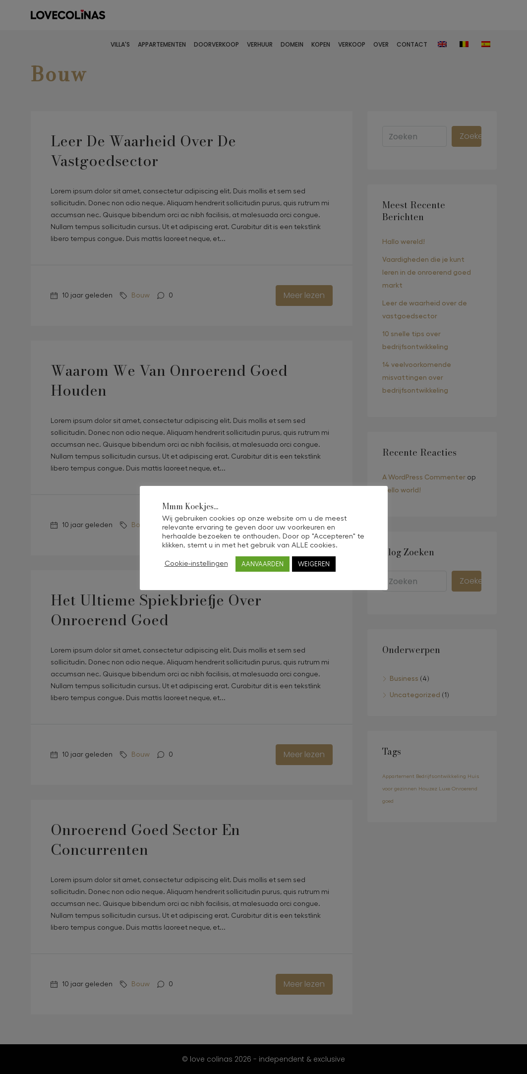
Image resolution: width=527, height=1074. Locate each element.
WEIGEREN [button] (314, 564)
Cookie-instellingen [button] (196, 563)
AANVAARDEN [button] (262, 564)
